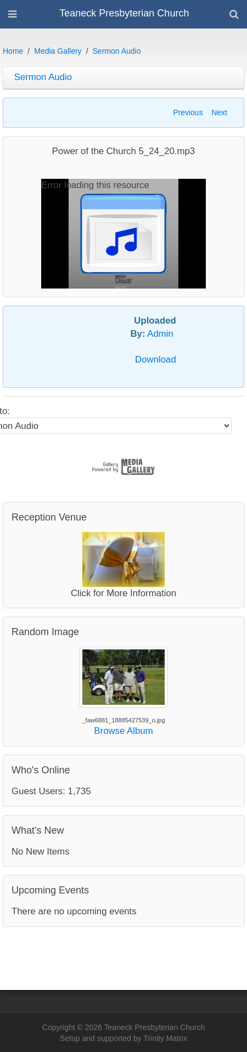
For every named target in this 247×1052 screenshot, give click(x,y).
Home (13, 51)
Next (219, 112)
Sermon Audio (117, 51)
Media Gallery (57, 51)
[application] (123, 234)
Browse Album (123, 731)
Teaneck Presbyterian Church (124, 13)
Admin (160, 334)
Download (155, 359)
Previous (188, 112)
